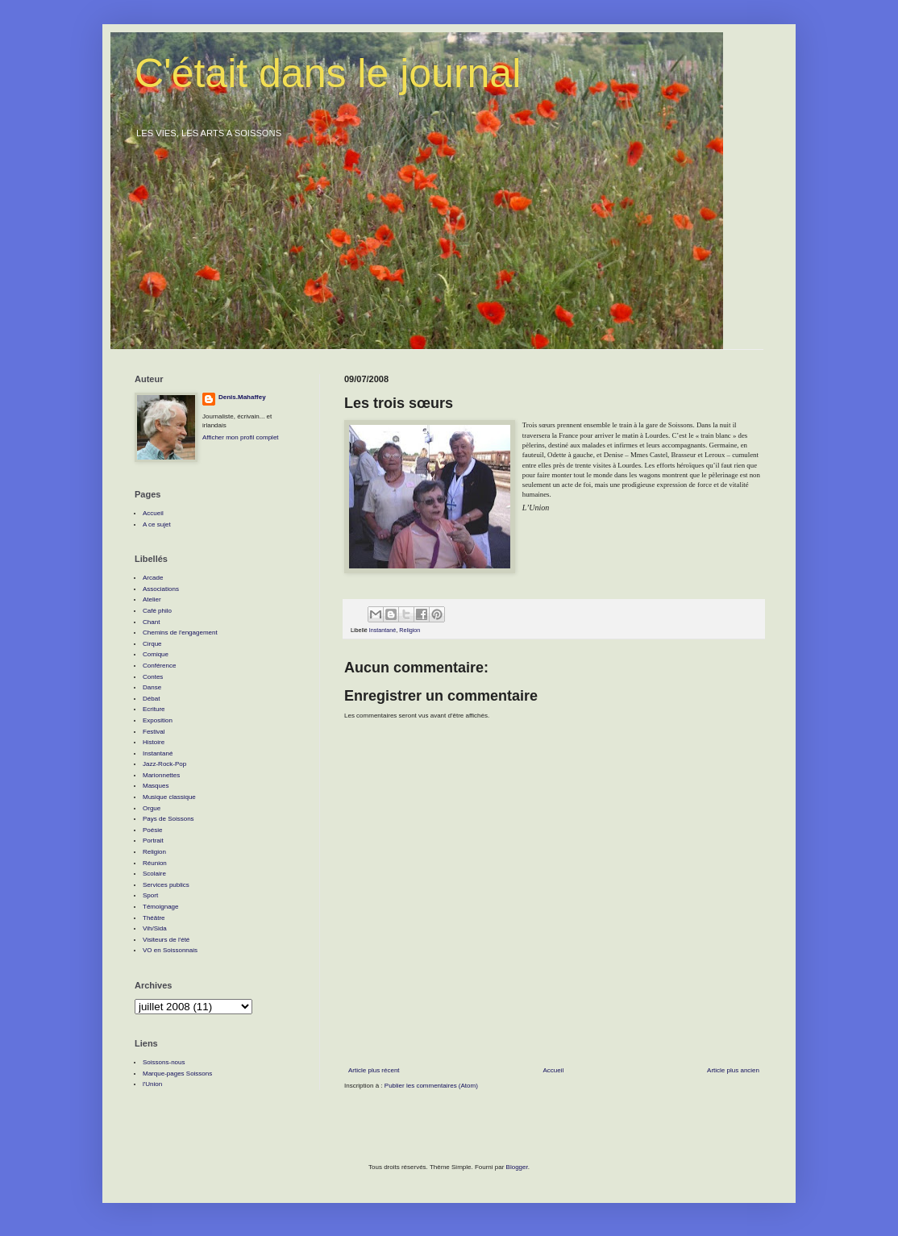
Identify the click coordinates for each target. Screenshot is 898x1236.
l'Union (152, 1084)
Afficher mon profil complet (240, 437)
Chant (151, 622)
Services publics (166, 885)
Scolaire (154, 873)
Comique (155, 654)
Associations (161, 589)
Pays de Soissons (168, 818)
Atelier (152, 599)
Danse (152, 687)
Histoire (153, 742)
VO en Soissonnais (170, 950)
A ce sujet (157, 524)
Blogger (517, 1167)
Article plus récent (374, 1070)
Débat (151, 698)
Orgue (151, 808)
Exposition (158, 720)
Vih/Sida (155, 928)
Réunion (155, 863)
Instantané (383, 630)
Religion (409, 630)
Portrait (153, 840)
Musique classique (169, 797)
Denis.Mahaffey (242, 397)
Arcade (153, 577)
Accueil (553, 1070)
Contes (153, 676)
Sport (150, 895)
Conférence (159, 665)
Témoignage (160, 906)
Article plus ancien (733, 1070)
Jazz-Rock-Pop (164, 764)
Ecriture (154, 709)
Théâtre (154, 918)
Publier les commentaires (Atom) (431, 1085)
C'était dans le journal (328, 73)
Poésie (152, 830)
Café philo (157, 610)
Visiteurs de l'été (166, 939)
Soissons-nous (164, 1062)
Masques (155, 785)
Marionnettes (161, 775)
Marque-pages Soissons (177, 1073)
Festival (154, 731)
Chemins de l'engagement (180, 632)
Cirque (152, 643)
